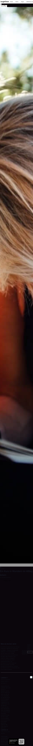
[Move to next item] (31, 677)
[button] (22, 643)
